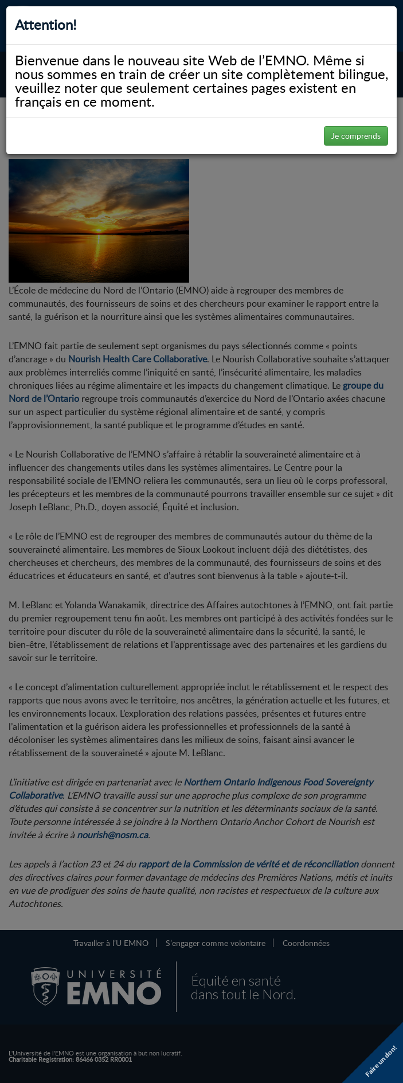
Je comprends (356, 135)
